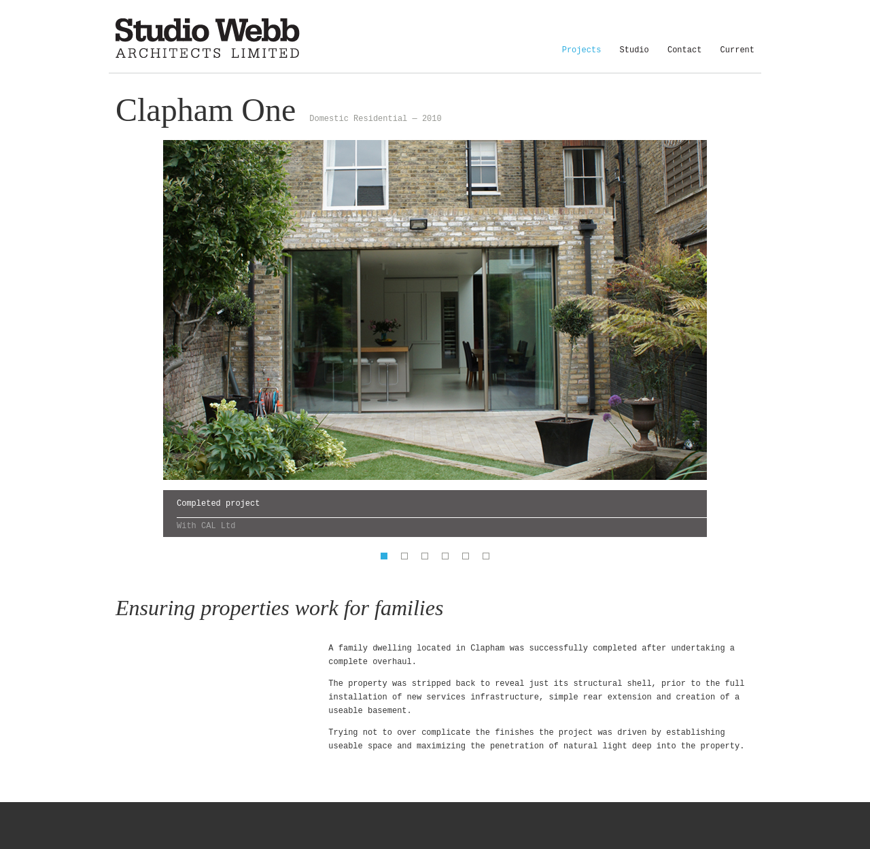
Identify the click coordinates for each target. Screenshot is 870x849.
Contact (684, 54)
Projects (582, 54)
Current (737, 54)
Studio (634, 54)
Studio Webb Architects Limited (208, 38)
